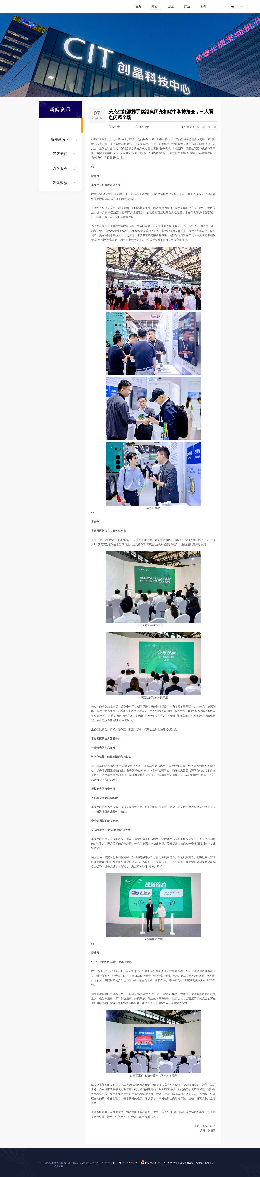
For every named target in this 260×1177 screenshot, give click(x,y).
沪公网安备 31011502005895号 (158, 1162)
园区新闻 (60, 154)
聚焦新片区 (60, 139)
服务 (203, 6)
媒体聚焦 (60, 183)
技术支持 (58, 1166)
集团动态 (60, 125)
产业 (187, 6)
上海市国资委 (186, 1162)
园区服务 (60, 168)
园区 (171, 6)
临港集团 (29, 6)
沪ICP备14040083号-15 (125, 1162)
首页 (138, 6)
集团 (154, 6)
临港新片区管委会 (205, 1162)
